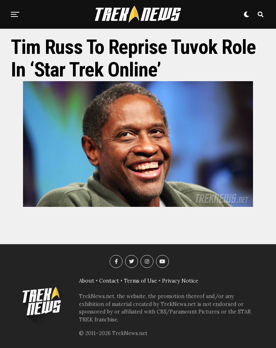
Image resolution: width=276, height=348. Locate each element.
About (86, 281)
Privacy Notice (180, 281)
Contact (109, 281)
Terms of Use (140, 281)
